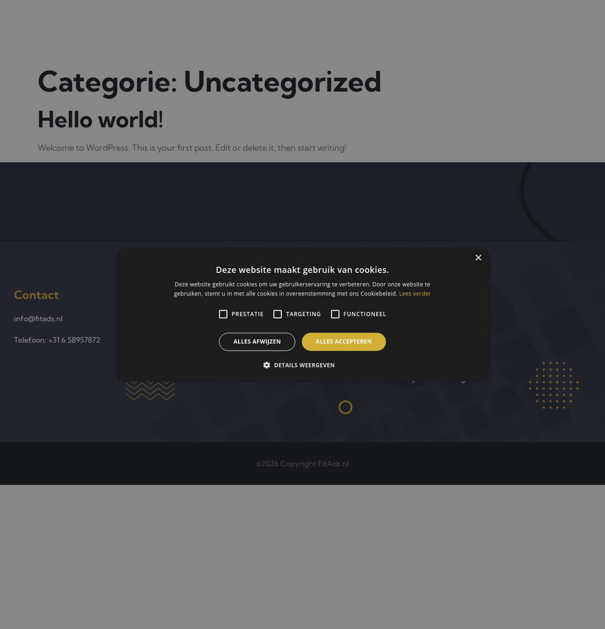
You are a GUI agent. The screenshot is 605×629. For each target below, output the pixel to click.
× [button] (478, 257)
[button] (302, 365)
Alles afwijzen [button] (257, 341)
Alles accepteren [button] (344, 341)
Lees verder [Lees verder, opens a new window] (415, 294)
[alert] (302, 314)
